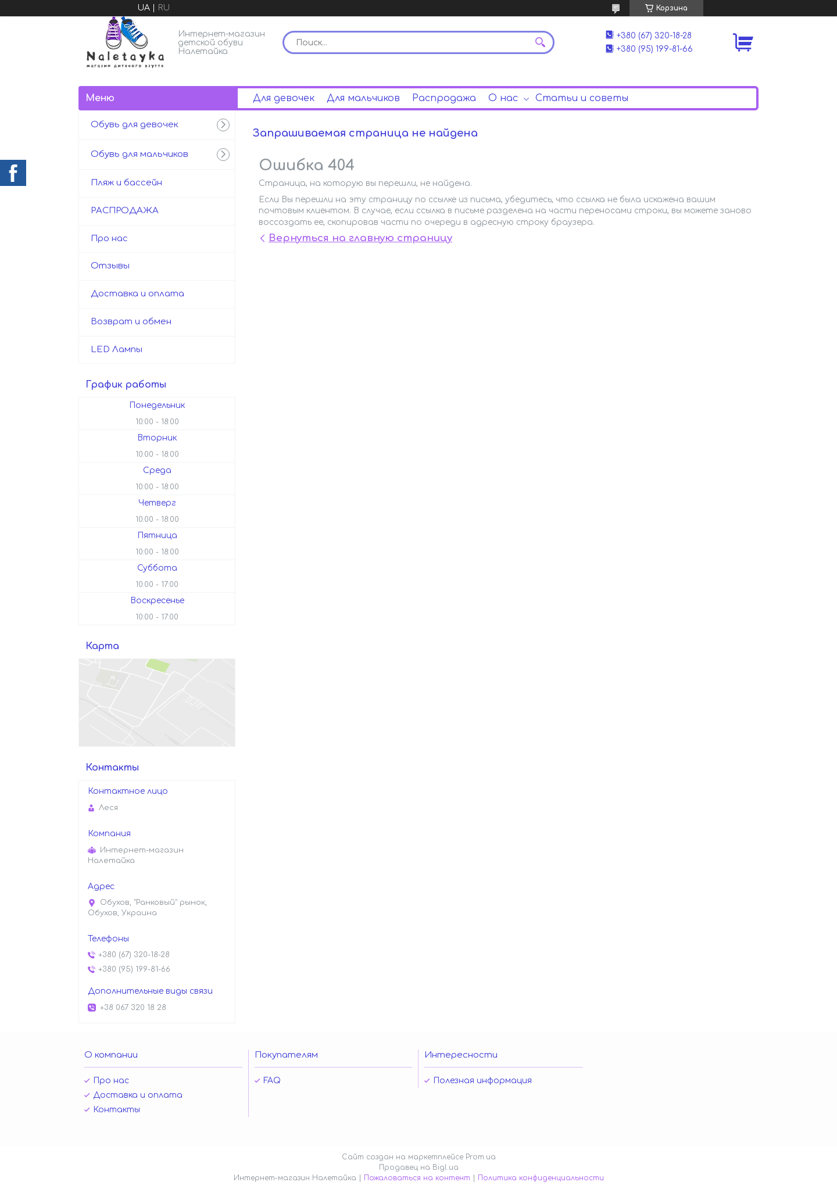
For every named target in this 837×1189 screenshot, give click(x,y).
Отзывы (110, 266)
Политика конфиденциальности (541, 1178)
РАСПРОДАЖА (125, 211)
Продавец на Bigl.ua (419, 1167)
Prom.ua (481, 1157)
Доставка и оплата (137, 294)
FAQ (272, 1080)
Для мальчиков (363, 98)
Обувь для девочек (134, 125)
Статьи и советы (581, 98)
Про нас (109, 238)
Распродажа (444, 98)
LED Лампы (116, 349)
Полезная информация (482, 1080)
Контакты (116, 1109)
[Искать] (540, 42)
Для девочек (283, 98)
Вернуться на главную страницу (360, 237)
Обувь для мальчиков (139, 154)
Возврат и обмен (131, 322)
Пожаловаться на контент (417, 1178)
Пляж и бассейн (126, 183)
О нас (503, 98)
